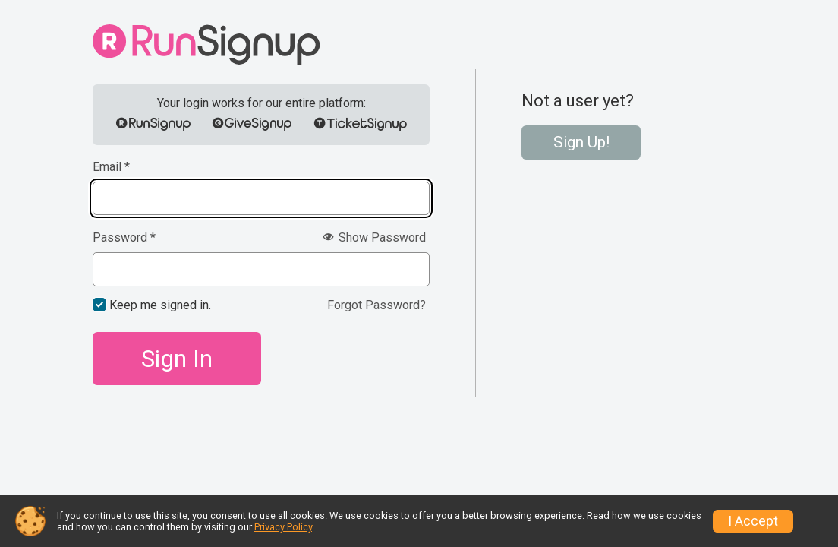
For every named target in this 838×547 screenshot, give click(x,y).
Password (124, 238)
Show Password (374, 237)
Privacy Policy (283, 527)
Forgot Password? (376, 305)
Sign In (177, 358)
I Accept (753, 521)
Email (111, 167)
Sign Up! (581, 142)
